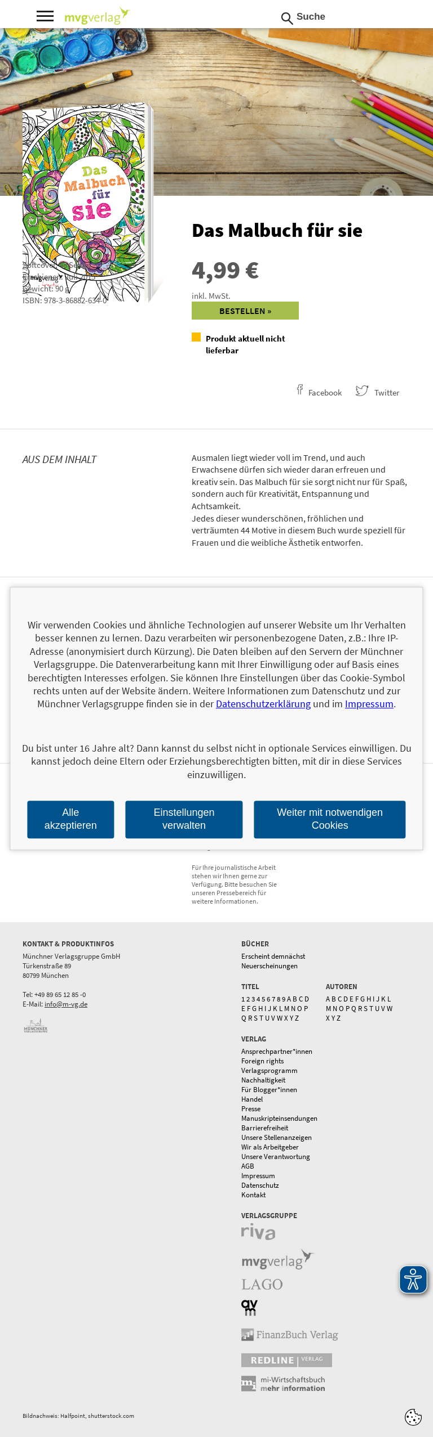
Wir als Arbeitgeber (270, 1147)
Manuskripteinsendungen (279, 1118)
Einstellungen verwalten (183, 819)
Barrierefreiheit (264, 1128)
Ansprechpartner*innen (276, 1051)
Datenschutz (260, 1185)
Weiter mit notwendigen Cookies (330, 819)
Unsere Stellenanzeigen (276, 1137)
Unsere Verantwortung (275, 1156)
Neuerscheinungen (269, 966)
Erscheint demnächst (273, 956)
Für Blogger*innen (269, 1089)
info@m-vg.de (66, 1004)
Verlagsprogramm (269, 1070)
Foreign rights (262, 1061)
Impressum (258, 1175)
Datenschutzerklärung (263, 704)
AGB (247, 1166)
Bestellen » (245, 310)
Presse (250, 1108)
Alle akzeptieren (71, 819)
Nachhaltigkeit (263, 1080)
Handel (252, 1099)
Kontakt (253, 1195)
